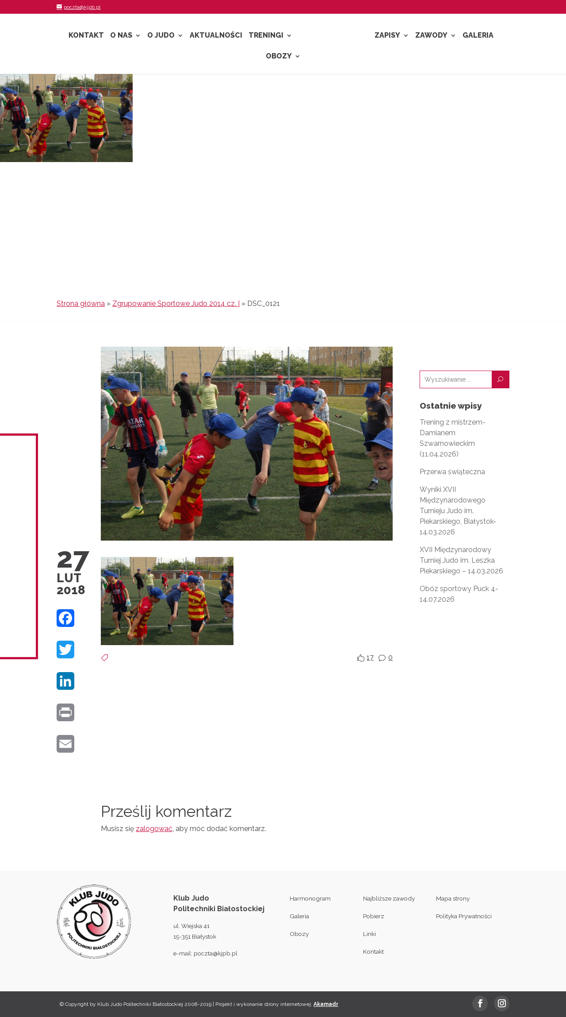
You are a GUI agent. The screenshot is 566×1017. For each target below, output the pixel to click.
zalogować (154, 828)
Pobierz (373, 916)
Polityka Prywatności (464, 916)
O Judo (161, 35)
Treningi (266, 35)
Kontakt (86, 35)
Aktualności (216, 35)
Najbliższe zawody (389, 898)
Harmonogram (310, 898)
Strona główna (81, 303)
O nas (121, 35)
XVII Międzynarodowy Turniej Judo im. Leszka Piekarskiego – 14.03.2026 (461, 560)
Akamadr (326, 1004)
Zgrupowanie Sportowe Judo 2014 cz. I (176, 303)
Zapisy (387, 35)
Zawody (431, 35)
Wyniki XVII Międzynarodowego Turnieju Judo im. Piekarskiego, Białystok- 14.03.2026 (458, 510)
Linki (369, 933)
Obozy (279, 56)
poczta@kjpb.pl (215, 953)
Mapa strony (453, 898)
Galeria (478, 35)
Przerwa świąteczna (452, 472)
